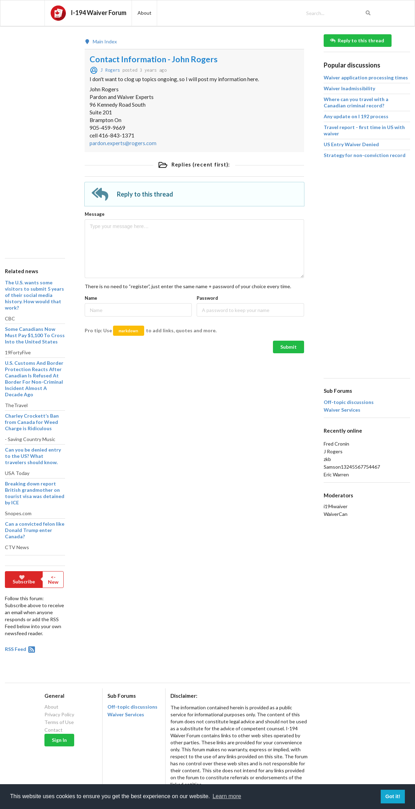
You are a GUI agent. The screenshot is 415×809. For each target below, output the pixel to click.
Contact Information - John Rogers (154, 59)
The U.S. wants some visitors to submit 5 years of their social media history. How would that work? (34, 295)
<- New (53, 579)
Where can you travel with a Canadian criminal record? (356, 102)
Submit (288, 347)
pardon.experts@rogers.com (123, 143)
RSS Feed (20, 649)
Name (91, 298)
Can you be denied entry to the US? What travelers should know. (33, 456)
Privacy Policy (59, 714)
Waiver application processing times (366, 77)
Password (207, 298)
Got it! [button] (392, 796)
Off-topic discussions (349, 402)
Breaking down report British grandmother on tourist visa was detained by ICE (34, 493)
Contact (53, 730)
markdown (128, 330)
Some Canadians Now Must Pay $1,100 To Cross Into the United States (35, 335)
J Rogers (110, 70)
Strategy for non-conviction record (365, 155)
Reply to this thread (357, 40)
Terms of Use (59, 722)
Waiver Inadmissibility (349, 88)
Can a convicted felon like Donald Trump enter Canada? (34, 530)
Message (95, 214)
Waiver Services (342, 410)
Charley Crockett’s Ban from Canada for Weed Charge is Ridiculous (32, 422)
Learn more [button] (226, 796)
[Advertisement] (34, 139)
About (51, 707)
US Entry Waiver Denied (351, 144)
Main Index (101, 41)
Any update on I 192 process (356, 116)
